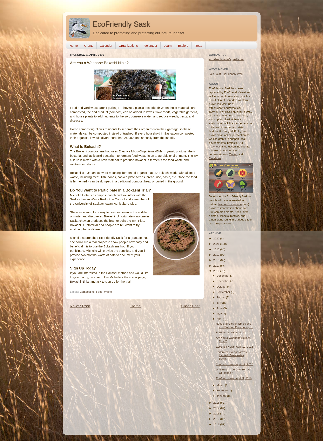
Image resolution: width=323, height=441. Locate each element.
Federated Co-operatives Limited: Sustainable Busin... (231, 355)
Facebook (215, 158)
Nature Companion (230, 204)
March (221, 385)
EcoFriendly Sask (121, 24)
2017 (216, 265)
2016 (216, 271)
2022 (216, 238)
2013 (216, 413)
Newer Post (80, 306)
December (223, 275)
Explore (183, 45)
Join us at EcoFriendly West (226, 73)
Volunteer (150, 45)
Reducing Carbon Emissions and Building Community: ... (234, 325)
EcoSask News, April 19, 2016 (234, 346)
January (222, 395)
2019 (216, 254)
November (223, 281)
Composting (87, 291)
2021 (216, 243)
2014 (216, 408)
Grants (88, 45)
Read (198, 45)
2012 (216, 418)
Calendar (106, 45)
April (220, 318)
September (224, 292)
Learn (167, 45)
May (220, 313)
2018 (216, 260)
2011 (216, 424)
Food (99, 291)
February (223, 390)
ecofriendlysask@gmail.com (226, 59)
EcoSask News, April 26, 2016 (234, 332)
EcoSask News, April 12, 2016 (234, 364)
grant (134, 237)
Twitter (233, 154)
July (219, 302)
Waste (108, 291)
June (220, 308)
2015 (216, 402)
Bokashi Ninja (79, 281)
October (222, 286)
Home (73, 45)
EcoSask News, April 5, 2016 (233, 378)
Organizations (128, 45)
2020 (216, 249)
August (221, 297)
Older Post (190, 306)
